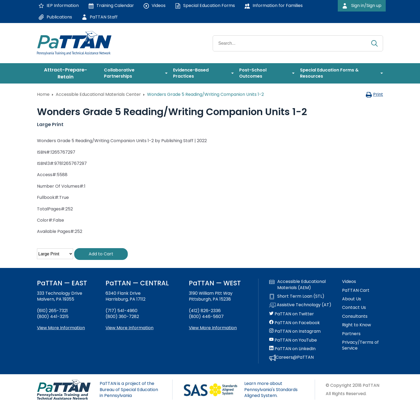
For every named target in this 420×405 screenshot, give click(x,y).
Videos (349, 282)
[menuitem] (67, 73)
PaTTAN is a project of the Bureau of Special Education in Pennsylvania (129, 389)
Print (374, 94)
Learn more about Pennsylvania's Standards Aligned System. (271, 389)
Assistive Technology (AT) (300, 305)
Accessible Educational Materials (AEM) (297, 284)
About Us (351, 299)
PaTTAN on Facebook (294, 323)
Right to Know (356, 325)
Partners (351, 334)
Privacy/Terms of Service (360, 345)
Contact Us (354, 308)
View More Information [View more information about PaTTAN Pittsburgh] (213, 328)
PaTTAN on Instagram (295, 331)
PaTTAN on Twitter (291, 314)
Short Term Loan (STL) (296, 296)
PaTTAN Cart (355, 290)
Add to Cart (101, 254)
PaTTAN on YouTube (293, 340)
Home (43, 94)
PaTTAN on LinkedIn (292, 349)
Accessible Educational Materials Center (98, 94)
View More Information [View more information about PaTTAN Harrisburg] (129, 328)
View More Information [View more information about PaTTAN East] (61, 328)
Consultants (355, 316)
